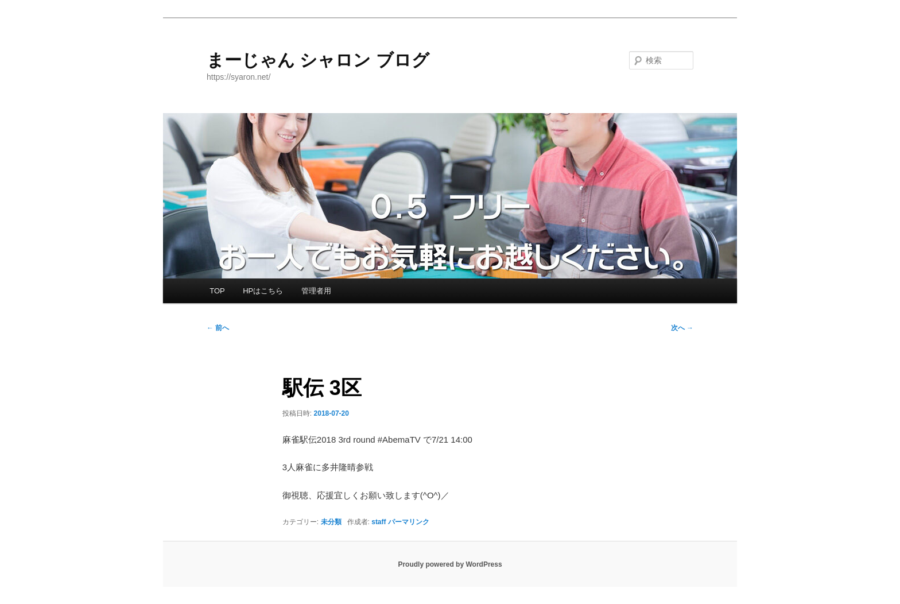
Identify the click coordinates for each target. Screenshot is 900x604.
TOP (217, 290)
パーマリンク (408, 522)
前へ (218, 328)
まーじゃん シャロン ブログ (318, 60)
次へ (682, 328)
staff (378, 522)
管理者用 (316, 290)
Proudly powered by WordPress (450, 564)
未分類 (331, 522)
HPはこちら (263, 290)
